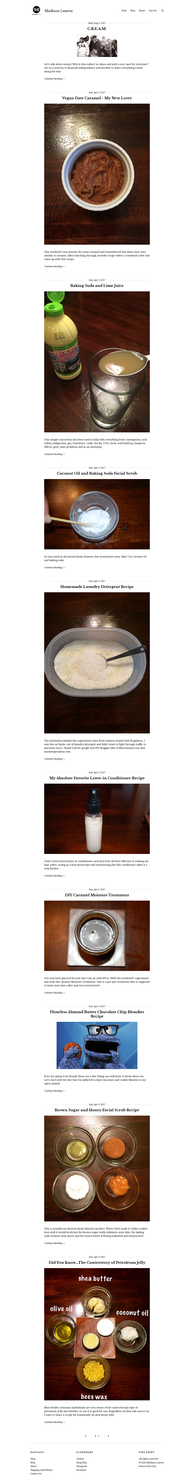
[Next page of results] (108, 1436)
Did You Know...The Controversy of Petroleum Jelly (97, 1262)
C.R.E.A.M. (97, 29)
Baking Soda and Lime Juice (97, 286)
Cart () (152, 10)
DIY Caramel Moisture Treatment (97, 895)
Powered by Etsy (147, 1466)
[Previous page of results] (86, 1436)
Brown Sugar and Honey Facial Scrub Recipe (97, 1110)
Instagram (81, 1466)
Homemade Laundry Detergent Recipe (97, 587)
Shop (124, 10)
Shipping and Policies (41, 1470)
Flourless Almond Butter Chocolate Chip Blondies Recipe (97, 1014)
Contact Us (35, 1473)
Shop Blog (81, 1462)
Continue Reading (54, 78)
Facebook (81, 1470)
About (142, 10)
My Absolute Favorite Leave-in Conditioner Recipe (97, 778)
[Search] (163, 10)
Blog (132, 10)
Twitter (80, 1459)
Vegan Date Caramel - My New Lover (97, 98)
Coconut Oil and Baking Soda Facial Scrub (97, 473)
